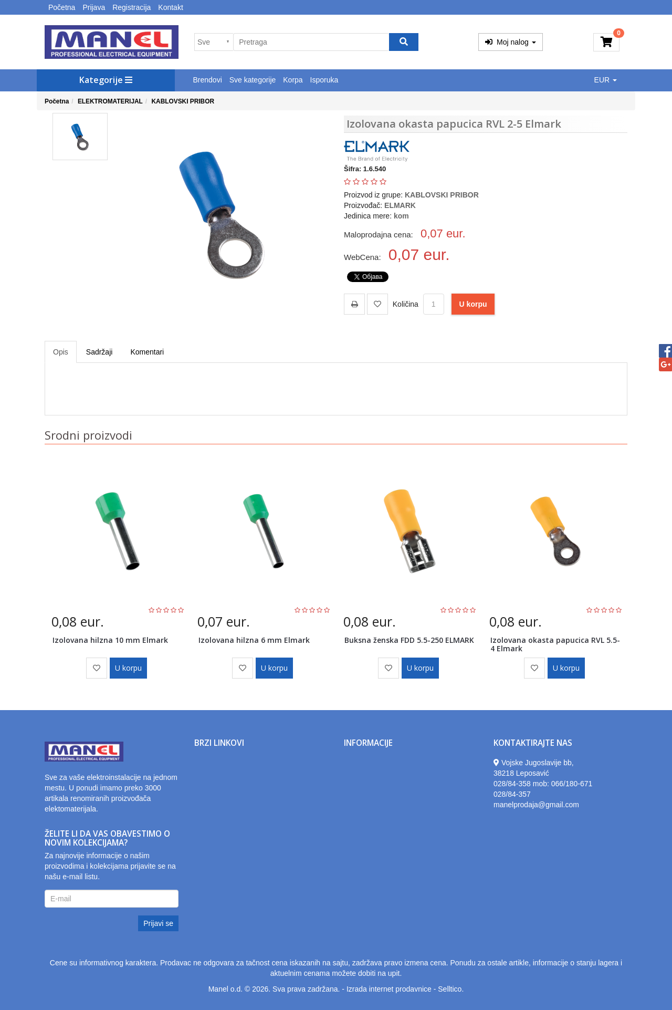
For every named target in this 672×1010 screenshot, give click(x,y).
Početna (61, 7)
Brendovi (207, 80)
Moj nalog (510, 42)
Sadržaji (99, 352)
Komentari (147, 352)
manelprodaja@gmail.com (536, 804)
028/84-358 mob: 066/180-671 (543, 783)
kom (401, 216)
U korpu (473, 304)
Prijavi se (158, 923)
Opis (60, 352)
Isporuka (324, 80)
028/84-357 (512, 794)
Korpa (292, 80)
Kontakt (170, 7)
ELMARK (400, 205)
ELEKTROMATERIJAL (110, 101)
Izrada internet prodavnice (389, 989)
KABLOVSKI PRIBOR (182, 101)
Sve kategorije (252, 80)
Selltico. (451, 989)
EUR (605, 80)
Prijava (93, 7)
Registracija (131, 7)
